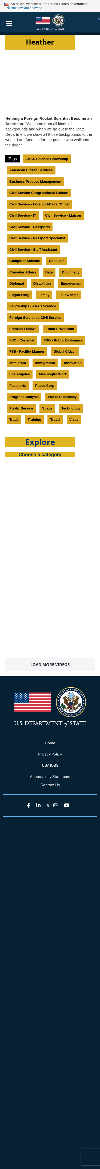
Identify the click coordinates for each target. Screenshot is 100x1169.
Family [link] (43, 295)
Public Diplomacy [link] (62, 397)
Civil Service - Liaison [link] (63, 215)
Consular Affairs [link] (22, 272)
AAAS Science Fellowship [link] (46, 159)
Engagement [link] (71, 283)
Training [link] (34, 420)
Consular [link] (56, 261)
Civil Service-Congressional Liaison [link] (38, 193)
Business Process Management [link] (35, 182)
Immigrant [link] (17, 363)
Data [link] (49, 272)
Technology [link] (71, 408)
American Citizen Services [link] (31, 170)
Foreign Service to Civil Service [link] (35, 318)
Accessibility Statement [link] (50, 776)
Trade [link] (14, 420)
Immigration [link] (45, 363)
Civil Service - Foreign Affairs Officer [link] (39, 204)
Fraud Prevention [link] (60, 329)
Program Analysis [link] (24, 397)
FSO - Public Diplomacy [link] (63, 340)
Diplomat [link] (16, 283)
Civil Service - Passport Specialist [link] (37, 238)
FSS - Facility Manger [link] (26, 351)
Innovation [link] (73, 363)
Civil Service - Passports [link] (29, 227)
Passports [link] (17, 386)
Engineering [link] (19, 295)
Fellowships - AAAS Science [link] (32, 306)
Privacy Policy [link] (50, 754)
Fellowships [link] (68, 295)
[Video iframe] (50, 80)
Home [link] (50, 743)
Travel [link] (55, 420)
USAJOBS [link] (50, 765)
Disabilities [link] (42, 283)
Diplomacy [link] (70, 272)
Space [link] (47, 408)
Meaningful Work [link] (53, 374)
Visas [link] (73, 420)
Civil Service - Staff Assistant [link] (33, 250)
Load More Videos (50, 664)
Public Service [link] (21, 408)
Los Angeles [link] (19, 374)
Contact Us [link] (50, 785)
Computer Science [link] (24, 261)
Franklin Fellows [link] (23, 329)
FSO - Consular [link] (22, 340)
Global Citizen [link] (65, 351)
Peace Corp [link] (44, 386)
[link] (50, 22)
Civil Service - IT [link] (22, 215)
